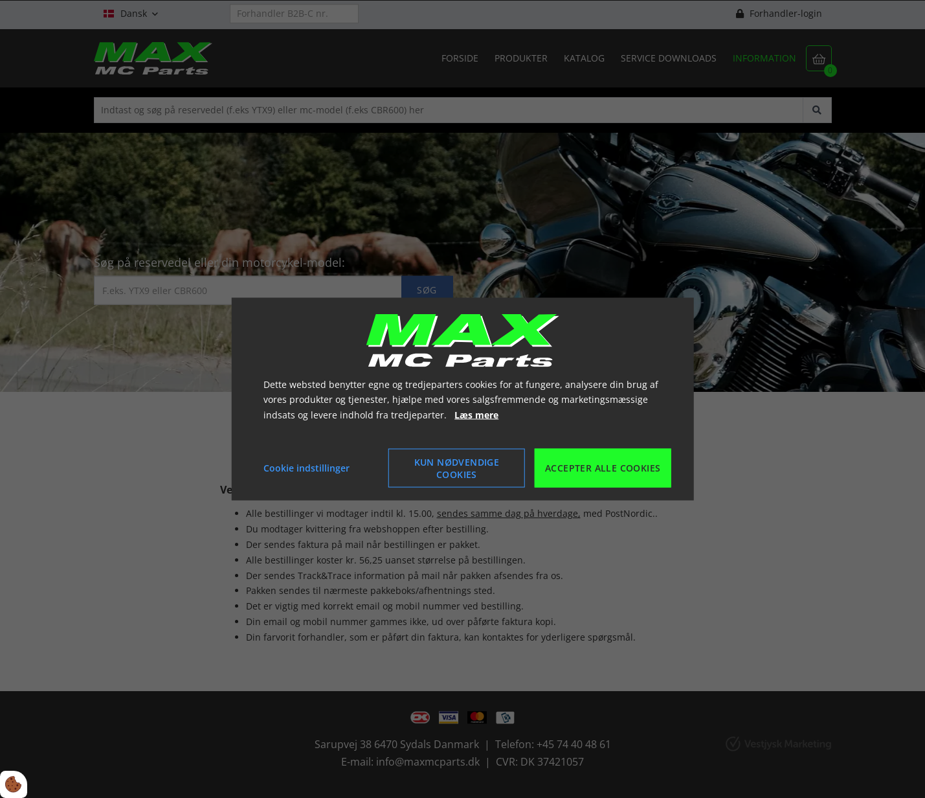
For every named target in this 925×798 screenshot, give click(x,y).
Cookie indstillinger (306, 468)
